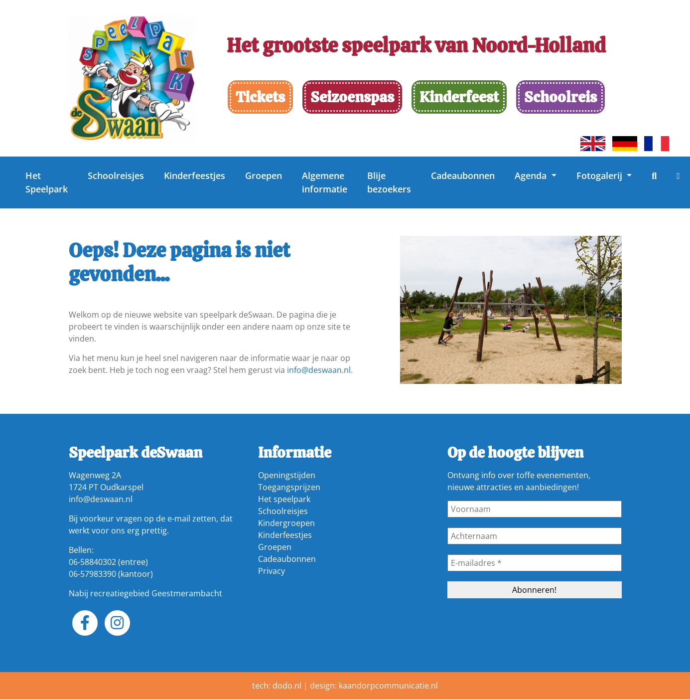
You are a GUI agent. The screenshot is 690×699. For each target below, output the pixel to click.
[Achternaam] (534, 535)
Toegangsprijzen (289, 487)
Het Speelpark (46, 182)
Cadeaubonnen (463, 175)
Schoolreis (560, 97)
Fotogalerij (600, 175)
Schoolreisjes (116, 175)
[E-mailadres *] (534, 562)
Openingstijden (286, 475)
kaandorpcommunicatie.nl (388, 685)
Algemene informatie (324, 182)
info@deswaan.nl (319, 369)
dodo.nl (287, 685)
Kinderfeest (459, 97)
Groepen (263, 175)
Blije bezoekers (389, 182)
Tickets (260, 97)
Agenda (532, 175)
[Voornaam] (534, 509)
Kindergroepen (286, 523)
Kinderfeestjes (194, 175)
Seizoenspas (352, 97)
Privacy (271, 570)
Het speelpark (284, 499)
